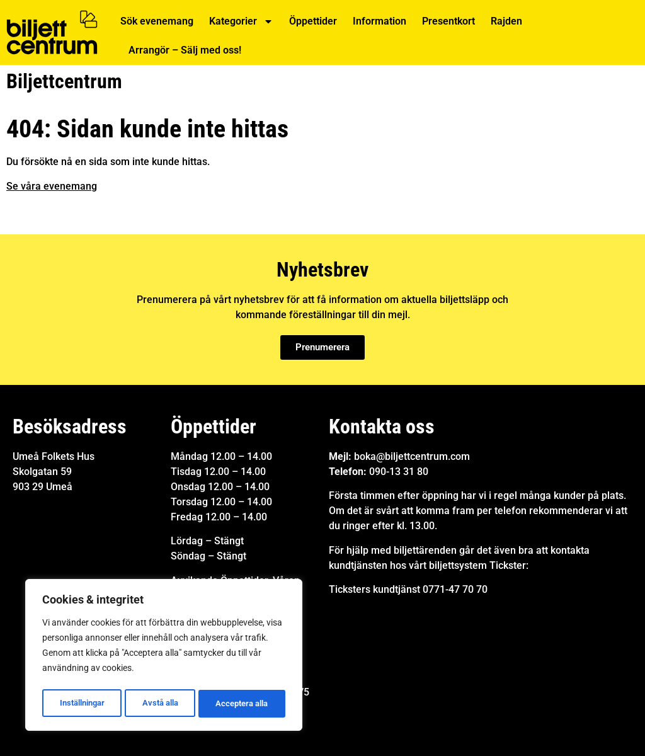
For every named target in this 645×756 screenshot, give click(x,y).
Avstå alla (160, 704)
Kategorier (241, 21)
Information (379, 21)
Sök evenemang (156, 21)
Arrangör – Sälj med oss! (184, 50)
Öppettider (313, 21)
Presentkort (448, 21)
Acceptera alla (242, 704)
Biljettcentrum (64, 81)
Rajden (506, 21)
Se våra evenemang (51, 186)
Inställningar (81, 704)
